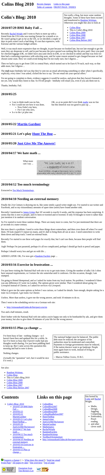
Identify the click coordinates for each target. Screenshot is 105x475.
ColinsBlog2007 (50, 406)
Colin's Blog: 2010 (15, 404)
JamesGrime (48, 419)
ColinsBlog (48, 404)
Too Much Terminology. (23, 190)
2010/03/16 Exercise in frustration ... (23, 445)
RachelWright (49, 429)
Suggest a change (11, 460)
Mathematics (48, 427)
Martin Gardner (29, 124)
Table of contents (44, 7)
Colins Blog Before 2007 (81, 40)
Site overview (36, 462)
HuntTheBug (48, 416)
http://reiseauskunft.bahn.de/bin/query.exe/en (27, 307)
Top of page (49, 462)
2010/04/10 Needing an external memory (23, 440)
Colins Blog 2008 (77, 35)
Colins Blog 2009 (77, 32)
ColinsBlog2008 (50, 409)
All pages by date (20, 462)
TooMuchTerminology (53, 437)
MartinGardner (49, 424)
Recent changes (44, 4)
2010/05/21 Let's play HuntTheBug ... (22, 420)
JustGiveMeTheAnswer (53, 422)
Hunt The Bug (42, 134)
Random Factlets (42, 256)
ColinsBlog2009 (50, 411)
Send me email (53, 460)
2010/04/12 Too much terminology (22, 435)
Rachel (98, 399)
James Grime (29, 212)
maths (85, 102)
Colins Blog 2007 (77, 37)
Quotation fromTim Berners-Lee (26, 469)
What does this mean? (34, 460)
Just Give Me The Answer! (36, 143)
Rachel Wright (16, 34)
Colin (87, 399)
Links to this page (62, 4)
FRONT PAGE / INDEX (65, 7)
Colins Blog (75, 27)
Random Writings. (88, 20)
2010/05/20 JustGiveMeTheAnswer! (24, 425)
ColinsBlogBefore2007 (53, 414)
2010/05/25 (18, 411)
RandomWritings (50, 434)
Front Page (6, 462)
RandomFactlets (50, 432)
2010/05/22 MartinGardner (19, 415)
